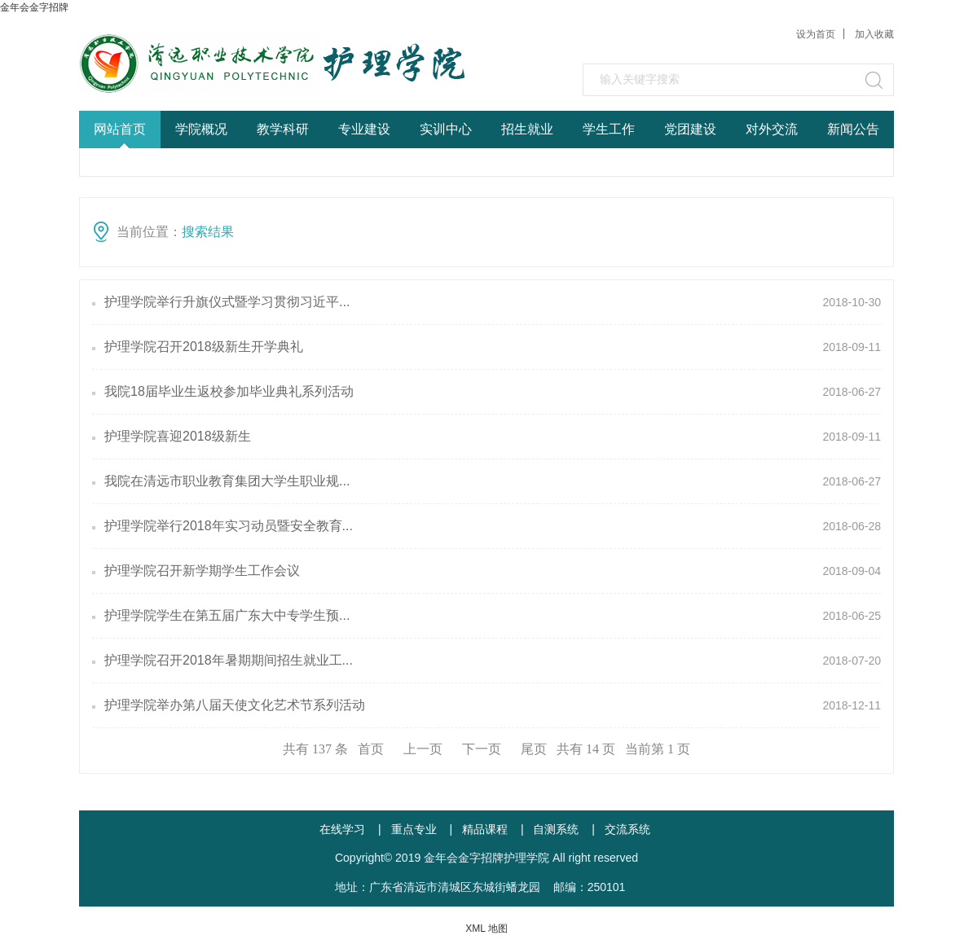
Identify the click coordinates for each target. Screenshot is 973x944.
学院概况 (201, 129)
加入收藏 (874, 34)
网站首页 (120, 129)
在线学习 (342, 829)
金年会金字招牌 (34, 7)
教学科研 (283, 129)
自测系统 (556, 829)
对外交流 (772, 129)
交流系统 (627, 829)
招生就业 (527, 129)
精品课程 (485, 829)
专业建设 (364, 129)
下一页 (481, 749)
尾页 (534, 749)
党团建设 (690, 129)
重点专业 (414, 829)
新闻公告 (853, 129)
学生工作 (609, 129)
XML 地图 (486, 928)
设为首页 (815, 34)
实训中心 (446, 129)
